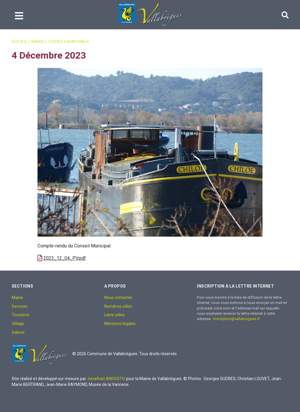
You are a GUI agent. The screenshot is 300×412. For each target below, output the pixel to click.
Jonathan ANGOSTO (106, 378)
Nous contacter (118, 297)
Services (20, 306)
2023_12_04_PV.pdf (64, 258)
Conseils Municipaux (68, 42)
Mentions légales (120, 323)
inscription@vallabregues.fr (236, 319)
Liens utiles (114, 314)
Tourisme (20, 314)
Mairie (37, 42)
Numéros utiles (118, 306)
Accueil (19, 42)
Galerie (18, 332)
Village (18, 323)
